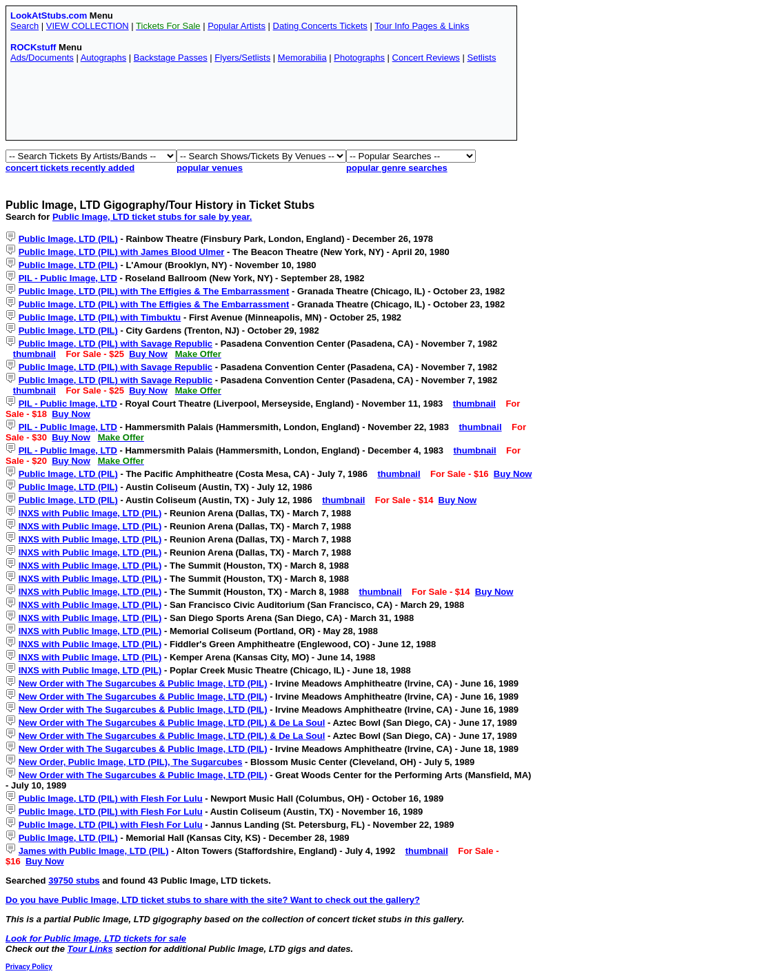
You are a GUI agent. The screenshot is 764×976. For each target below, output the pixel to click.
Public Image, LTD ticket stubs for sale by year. (152, 217)
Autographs (104, 57)
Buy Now (148, 354)
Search (24, 26)
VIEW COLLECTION (87, 26)
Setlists (481, 57)
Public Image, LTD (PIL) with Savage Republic (115, 343)
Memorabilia (302, 57)
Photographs (359, 57)
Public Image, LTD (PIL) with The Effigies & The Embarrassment (154, 291)
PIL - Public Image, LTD (68, 278)
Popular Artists (236, 26)
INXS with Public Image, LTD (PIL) (90, 513)
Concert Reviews (426, 57)
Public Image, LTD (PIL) (68, 239)
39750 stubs (73, 880)
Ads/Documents (42, 57)
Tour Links (90, 949)
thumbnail (34, 354)
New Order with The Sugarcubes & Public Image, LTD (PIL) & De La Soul (172, 723)
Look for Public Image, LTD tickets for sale (96, 938)
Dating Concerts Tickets (320, 26)
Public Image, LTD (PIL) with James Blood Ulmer (122, 252)
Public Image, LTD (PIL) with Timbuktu (100, 317)
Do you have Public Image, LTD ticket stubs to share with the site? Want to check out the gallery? (213, 900)
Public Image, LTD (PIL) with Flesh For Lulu (111, 798)
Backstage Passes (171, 57)
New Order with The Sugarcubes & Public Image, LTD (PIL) (143, 683)
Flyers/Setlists (242, 57)
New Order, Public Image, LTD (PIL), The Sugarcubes (131, 762)
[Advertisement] (261, 105)
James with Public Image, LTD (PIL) (94, 851)
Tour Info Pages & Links (421, 26)
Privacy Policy (29, 966)
